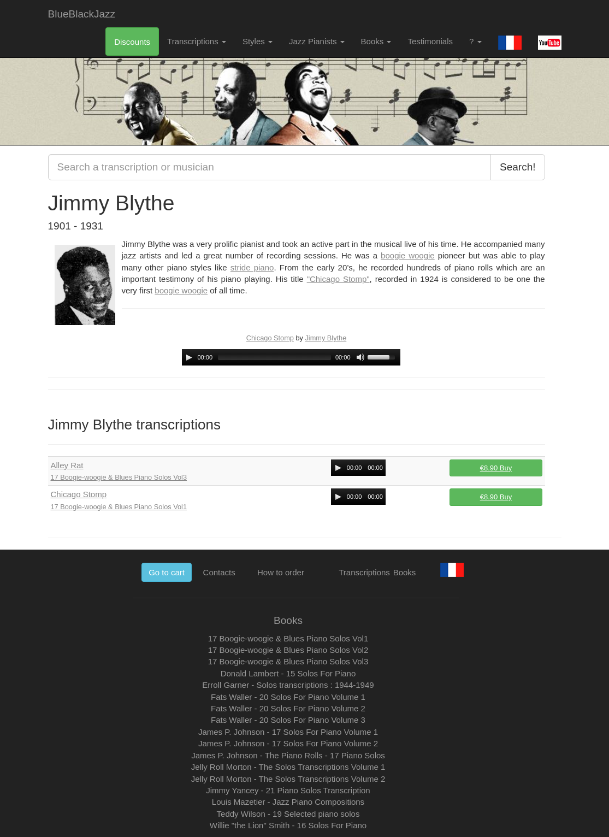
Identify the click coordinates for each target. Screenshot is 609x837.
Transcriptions (196, 41)
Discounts (132, 41)
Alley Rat (67, 465)
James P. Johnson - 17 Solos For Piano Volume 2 (288, 743)
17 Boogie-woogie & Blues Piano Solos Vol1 (119, 507)
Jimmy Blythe (325, 338)
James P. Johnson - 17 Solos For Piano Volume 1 (288, 731)
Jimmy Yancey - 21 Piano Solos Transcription (288, 790)
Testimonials (430, 41)
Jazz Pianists (317, 41)
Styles (258, 41)
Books (376, 41)
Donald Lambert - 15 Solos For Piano (288, 673)
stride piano (252, 267)
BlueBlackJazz (82, 14)
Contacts (219, 572)
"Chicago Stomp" (338, 279)
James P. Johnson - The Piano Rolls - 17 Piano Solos (288, 755)
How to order (280, 572)
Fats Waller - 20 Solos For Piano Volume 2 (288, 708)
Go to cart (167, 572)
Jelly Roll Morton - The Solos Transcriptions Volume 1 (288, 766)
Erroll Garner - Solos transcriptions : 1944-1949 (288, 684)
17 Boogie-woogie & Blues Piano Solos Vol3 (119, 477)
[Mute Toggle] (360, 357)
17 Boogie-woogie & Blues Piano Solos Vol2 (288, 650)
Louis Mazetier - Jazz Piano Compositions (288, 801)
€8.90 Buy (496, 468)
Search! (517, 167)
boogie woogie (408, 255)
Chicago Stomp (270, 338)
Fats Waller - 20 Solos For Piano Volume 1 (288, 697)
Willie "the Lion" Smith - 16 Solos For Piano (288, 825)
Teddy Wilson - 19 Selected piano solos (288, 813)
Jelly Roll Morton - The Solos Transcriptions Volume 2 (288, 778)
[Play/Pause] (189, 357)
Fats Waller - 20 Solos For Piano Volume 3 (288, 719)
